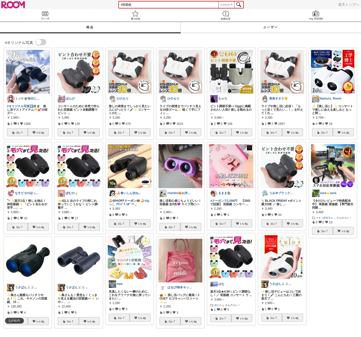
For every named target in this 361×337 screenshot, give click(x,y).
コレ (19, 132)
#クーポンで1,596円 (223, 200)
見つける (135, 15)
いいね (40, 132)
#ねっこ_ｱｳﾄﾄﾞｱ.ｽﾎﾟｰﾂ (129, 202)
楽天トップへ (348, 4)
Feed (45, 15)
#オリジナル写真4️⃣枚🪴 (23, 106)
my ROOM (316, 15)
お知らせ (226, 15)
